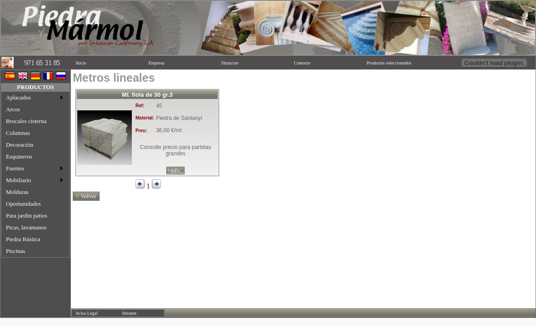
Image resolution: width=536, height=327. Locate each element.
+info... (175, 170)
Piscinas (15, 251)
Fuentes (15, 168)
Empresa (157, 62)
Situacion (230, 62)
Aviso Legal (86, 313)
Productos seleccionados (389, 62)
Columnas (18, 132)
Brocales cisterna (26, 121)
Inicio (81, 62)
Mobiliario (18, 180)
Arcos (13, 109)
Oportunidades (23, 203)
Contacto (302, 62)
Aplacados (18, 97)
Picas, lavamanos (26, 227)
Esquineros (19, 156)
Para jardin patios (26, 215)
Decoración (19, 144)
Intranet (129, 313)
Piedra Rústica (23, 239)
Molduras (17, 191)
